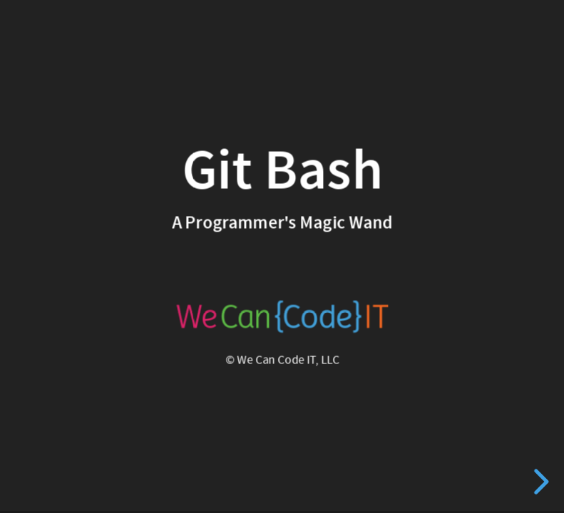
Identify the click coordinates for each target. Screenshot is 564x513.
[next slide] (539, 481)
